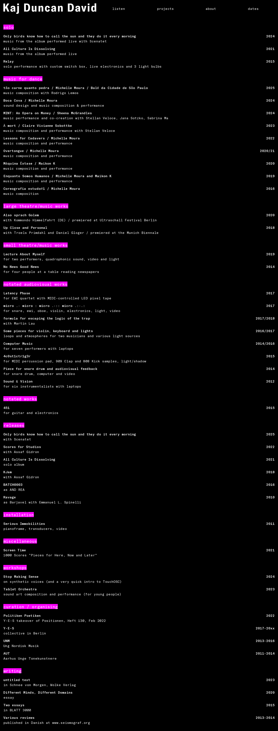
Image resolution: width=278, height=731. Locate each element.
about (211, 8)
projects (165, 8)
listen (118, 8)
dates (253, 8)
